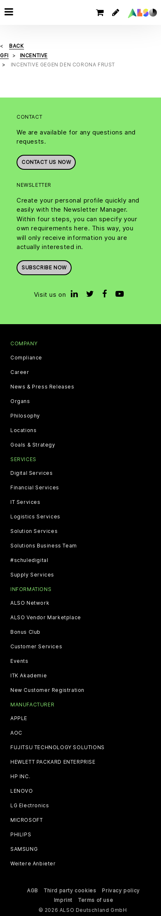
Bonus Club (25, 632)
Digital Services (31, 473)
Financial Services (34, 488)
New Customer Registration (47, 690)
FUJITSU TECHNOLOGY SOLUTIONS (57, 747)
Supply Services (32, 575)
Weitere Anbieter (33, 864)
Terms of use (95, 900)
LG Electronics (29, 806)
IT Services (25, 502)
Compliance (26, 358)
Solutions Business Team (43, 546)
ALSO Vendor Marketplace (45, 617)
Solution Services (34, 531)
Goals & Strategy (32, 445)
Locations (23, 430)
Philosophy (25, 416)
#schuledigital (29, 560)
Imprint (63, 900)
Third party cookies (70, 890)
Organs (20, 401)
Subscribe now (44, 267)
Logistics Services (35, 517)
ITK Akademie (28, 676)
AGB (32, 890)
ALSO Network (29, 603)
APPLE (18, 718)
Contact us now (46, 162)
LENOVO (21, 791)
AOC (16, 733)
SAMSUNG (24, 849)
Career (19, 372)
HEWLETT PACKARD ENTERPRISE (53, 762)
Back (16, 46)
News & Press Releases (42, 387)
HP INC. (20, 776)
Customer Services (36, 647)
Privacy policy (120, 890)
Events (19, 661)
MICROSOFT (26, 820)
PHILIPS (20, 835)
